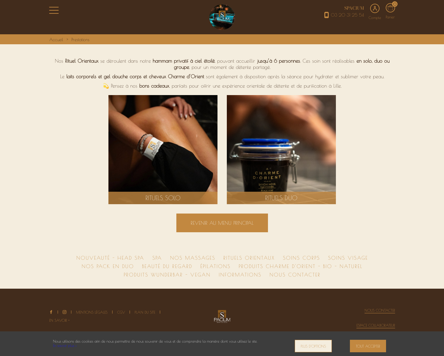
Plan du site (145, 312)
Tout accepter (368, 346)
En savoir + (59, 320)
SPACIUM (354, 8)
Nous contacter (380, 310)
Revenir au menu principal (222, 223)
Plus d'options (313, 346)
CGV (121, 312)
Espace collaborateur (375, 325)
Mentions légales (91, 312)
